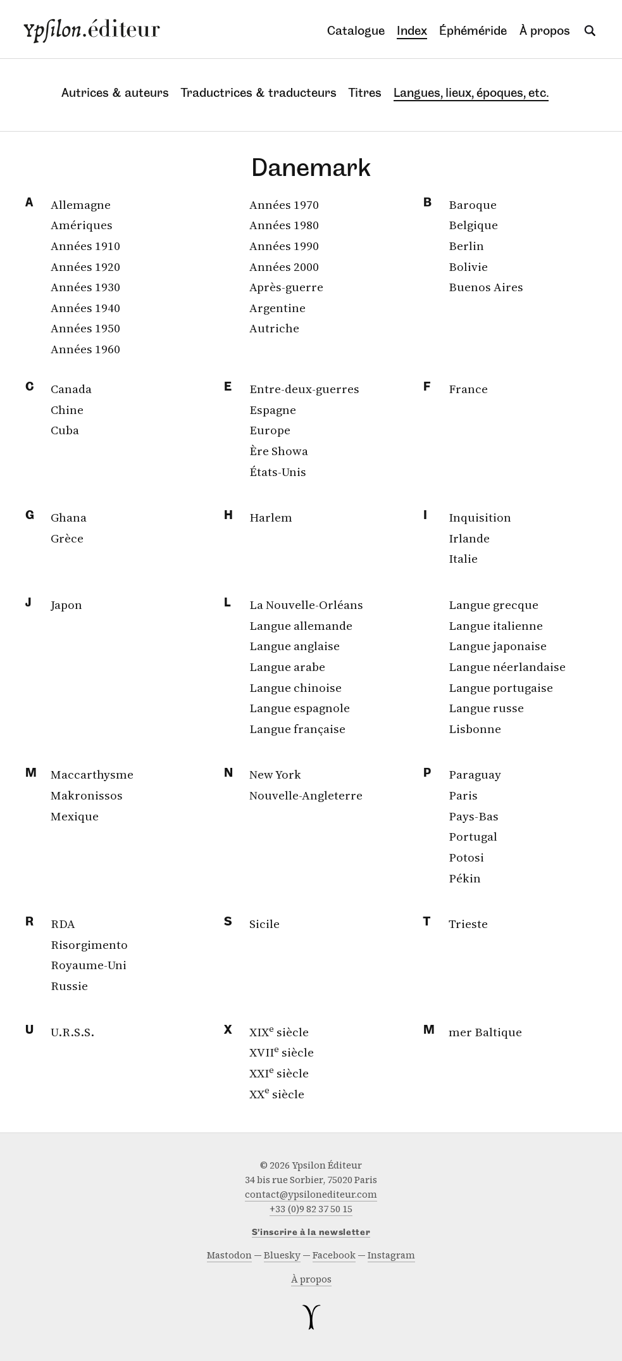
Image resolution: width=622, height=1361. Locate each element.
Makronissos (87, 795)
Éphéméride (473, 30)
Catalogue (356, 30)
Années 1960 (85, 349)
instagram (391, 1255)
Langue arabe (287, 666)
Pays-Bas (474, 816)
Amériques (82, 224)
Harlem (270, 517)
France (468, 388)
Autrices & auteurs (115, 92)
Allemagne (81, 204)
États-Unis (277, 471)
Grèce (67, 538)
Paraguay (475, 774)
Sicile (264, 923)
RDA (63, 923)
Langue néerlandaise (507, 666)
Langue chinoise (295, 687)
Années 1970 (284, 204)
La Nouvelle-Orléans (306, 604)
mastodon (229, 1255)
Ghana (69, 517)
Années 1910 (85, 245)
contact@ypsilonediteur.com (311, 1194)
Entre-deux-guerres (304, 388)
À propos (544, 30)
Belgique (473, 224)
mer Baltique (485, 1032)
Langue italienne (496, 625)
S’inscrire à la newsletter (311, 1233)
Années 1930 (85, 287)
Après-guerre (286, 287)
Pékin (465, 878)
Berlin (466, 245)
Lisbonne (475, 728)
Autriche (274, 328)
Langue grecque (493, 604)
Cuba (65, 430)
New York (275, 774)
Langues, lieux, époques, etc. (471, 92)
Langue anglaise (294, 645)
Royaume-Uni (89, 964)
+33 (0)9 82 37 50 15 (311, 1209)
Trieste (468, 923)
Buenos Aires (486, 287)
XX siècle (276, 1094)
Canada (71, 388)
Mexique (75, 816)
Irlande (469, 538)
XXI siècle (279, 1073)
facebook (334, 1255)
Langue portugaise (501, 687)
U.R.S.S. (72, 1032)
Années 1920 (85, 266)
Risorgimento (89, 944)
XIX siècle (279, 1032)
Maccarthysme (92, 774)
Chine (67, 409)
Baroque (473, 204)
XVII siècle (281, 1052)
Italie (463, 558)
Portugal (473, 836)
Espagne (272, 409)
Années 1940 (85, 307)
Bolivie (468, 266)
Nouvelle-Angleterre (306, 795)
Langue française (297, 728)
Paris (463, 795)
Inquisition (480, 517)
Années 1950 (85, 328)
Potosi (466, 857)
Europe (269, 430)
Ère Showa (278, 450)
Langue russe (486, 707)
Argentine (277, 307)
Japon (66, 604)
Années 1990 (284, 245)
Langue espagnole (299, 707)
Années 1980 (284, 224)
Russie (69, 985)
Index (412, 30)
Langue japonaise (498, 645)
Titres (365, 92)
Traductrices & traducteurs (259, 92)
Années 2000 (284, 266)
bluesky (282, 1255)
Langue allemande (300, 625)
